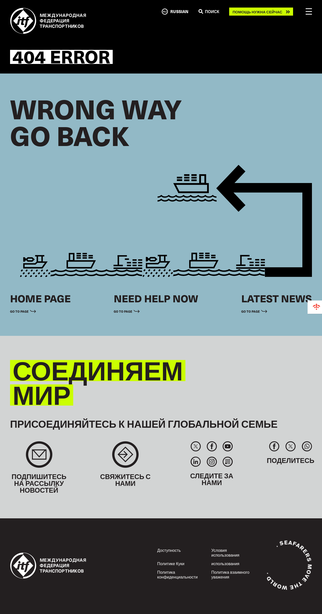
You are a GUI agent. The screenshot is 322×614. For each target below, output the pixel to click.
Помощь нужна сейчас (257, 11)
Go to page (19, 311)
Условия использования (225, 552)
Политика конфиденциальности (177, 574)
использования (225, 563)
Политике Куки (170, 563)
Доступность (169, 550)
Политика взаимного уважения (230, 574)
